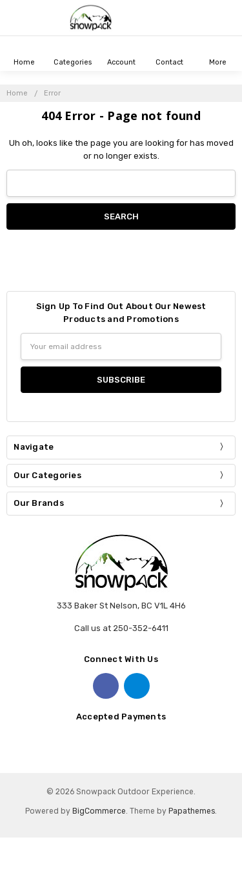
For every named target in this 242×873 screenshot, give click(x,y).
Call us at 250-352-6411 (121, 628)
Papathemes (191, 811)
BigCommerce (99, 811)
